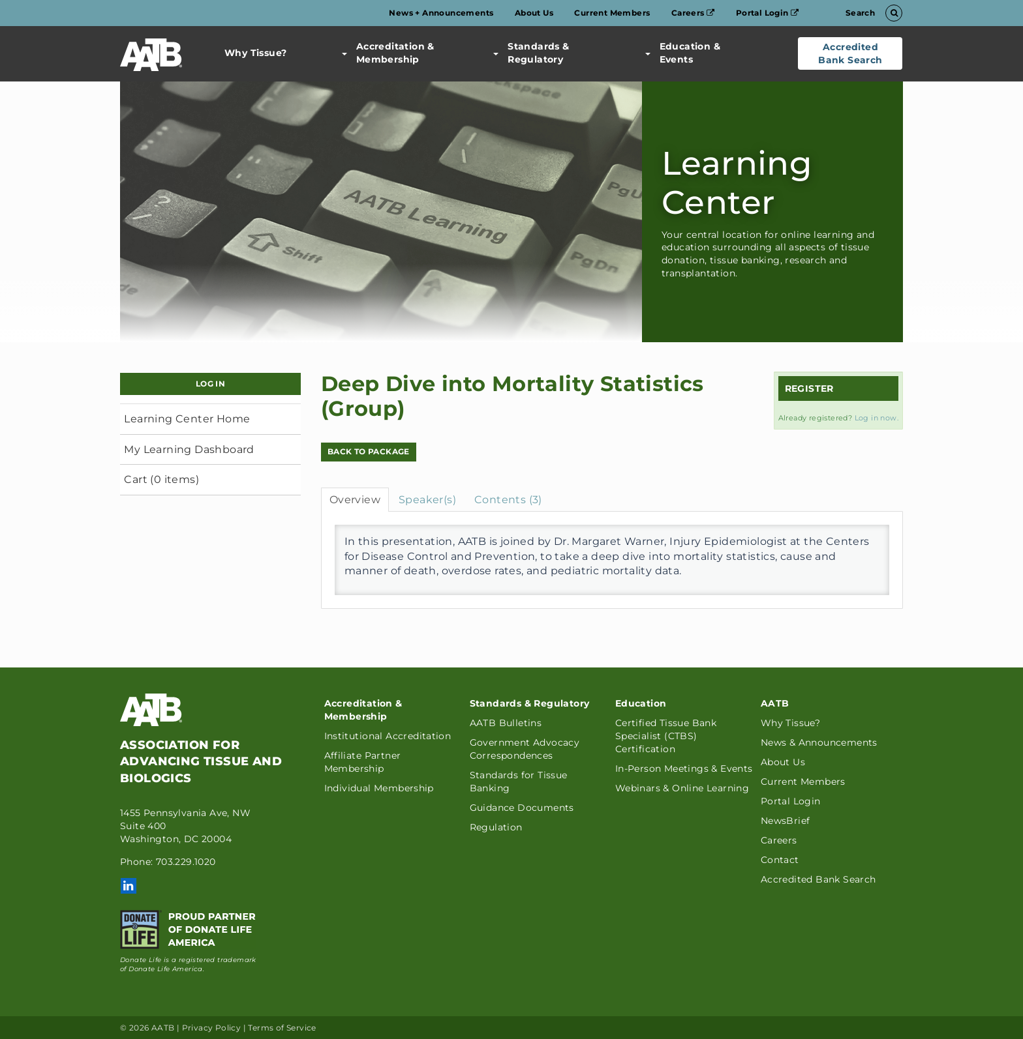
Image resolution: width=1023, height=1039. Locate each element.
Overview (354, 499)
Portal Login (767, 13)
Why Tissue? (255, 53)
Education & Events (682, 52)
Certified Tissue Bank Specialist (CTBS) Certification (665, 736)
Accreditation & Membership (388, 52)
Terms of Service (282, 1027)
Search (872, 13)
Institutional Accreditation (387, 736)
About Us (534, 13)
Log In (210, 383)
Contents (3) (508, 499)
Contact (780, 860)
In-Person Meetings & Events (684, 768)
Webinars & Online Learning (682, 788)
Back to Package (369, 451)
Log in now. (876, 417)
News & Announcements (819, 742)
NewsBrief (785, 821)
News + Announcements (441, 13)
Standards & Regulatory (531, 52)
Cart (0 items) (161, 479)
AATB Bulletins (506, 723)
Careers (693, 13)
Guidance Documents (522, 807)
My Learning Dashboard (189, 449)
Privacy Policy (211, 1027)
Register (809, 388)
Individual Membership (379, 788)
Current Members (612, 13)
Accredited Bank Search (850, 53)
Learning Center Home (187, 419)
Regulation (496, 827)
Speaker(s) (427, 499)
